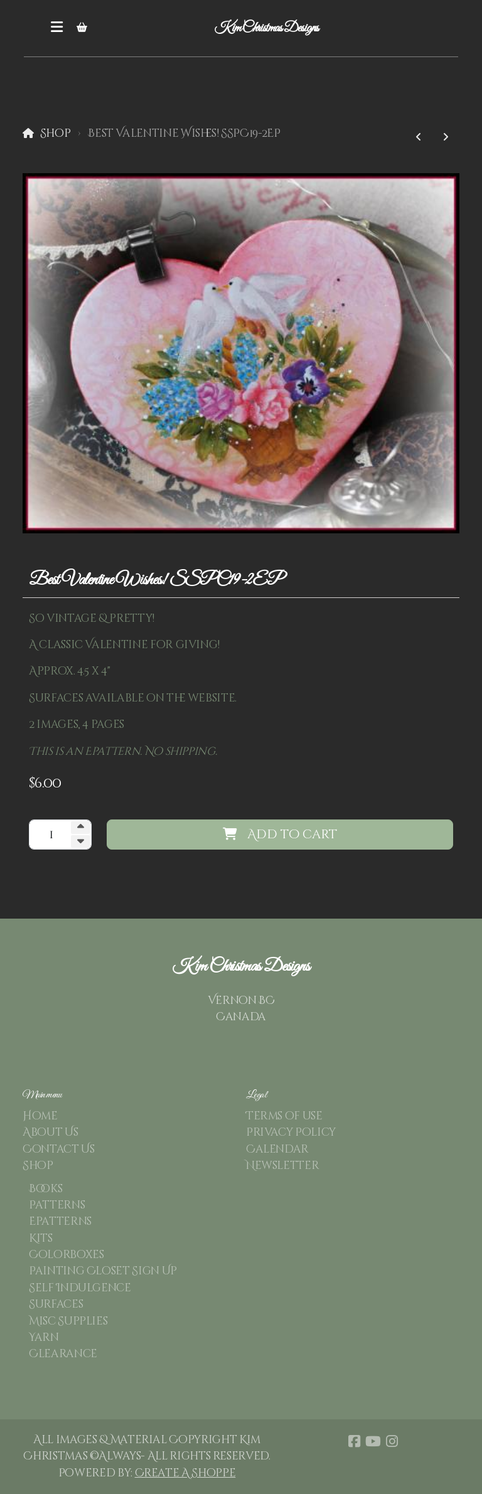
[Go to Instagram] (391, 1441)
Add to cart (280, 834)
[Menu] (56, 28)
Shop (55, 133)
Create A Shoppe (185, 1473)
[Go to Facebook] (354, 1441)
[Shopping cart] (81, 28)
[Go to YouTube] (372, 1441)
